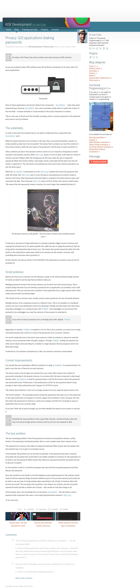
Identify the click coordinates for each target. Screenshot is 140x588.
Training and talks (30, 29)
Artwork (55, 29)
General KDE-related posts (100, 78)
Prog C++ (93, 66)
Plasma (93, 73)
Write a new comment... (24, 575)
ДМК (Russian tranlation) (99, 142)
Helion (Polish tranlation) (99, 145)
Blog (17, 29)
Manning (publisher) (97, 137)
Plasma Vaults (95, 68)
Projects (44, 29)
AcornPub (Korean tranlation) (101, 147)
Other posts (94, 80)
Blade (92, 75)
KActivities (94, 71)
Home (8, 29)
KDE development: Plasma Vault (41, 47)
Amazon (93, 140)
